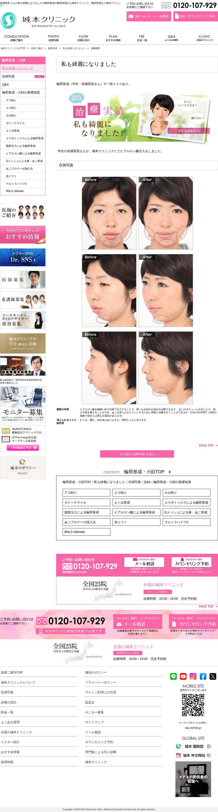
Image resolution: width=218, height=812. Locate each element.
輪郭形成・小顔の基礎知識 (172, 482)
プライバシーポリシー (100, 682)
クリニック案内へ (158, 591)
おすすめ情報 (113, 39)
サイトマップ (94, 722)
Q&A (147, 482)
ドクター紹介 (10, 742)
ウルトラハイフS (176, 522)
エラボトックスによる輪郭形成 (186, 502)
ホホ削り (171, 492)
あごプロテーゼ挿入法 (80, 522)
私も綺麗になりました (74, 48)
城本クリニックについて (18, 682)
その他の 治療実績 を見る (137, 454)
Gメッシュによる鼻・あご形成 (186, 512)
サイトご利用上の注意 (100, 692)
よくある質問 (172, 39)
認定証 (90, 702)
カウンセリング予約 (99, 742)
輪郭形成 (52, 48)
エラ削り (120, 492)
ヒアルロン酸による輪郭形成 (134, 512)
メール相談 (93, 732)
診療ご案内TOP (12, 672)
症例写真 (53, 39)
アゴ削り (70, 492)
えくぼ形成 (122, 502)
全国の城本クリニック (16, 732)
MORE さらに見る (128, 653)
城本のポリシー (96, 672)
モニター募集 (94, 712)
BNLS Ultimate (74, 532)
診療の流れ (84, 39)
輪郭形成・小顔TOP (147, 471)
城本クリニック (96, 762)
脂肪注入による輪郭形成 (81, 512)
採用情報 (7, 762)
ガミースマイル (75, 502)
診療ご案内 (19, 39)
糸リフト (120, 522)
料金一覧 (142, 39)
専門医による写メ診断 (100, 752)
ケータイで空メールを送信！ (193, 722)
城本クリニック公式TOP (13, 48)
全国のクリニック (203, 39)
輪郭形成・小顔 (13, 60)
